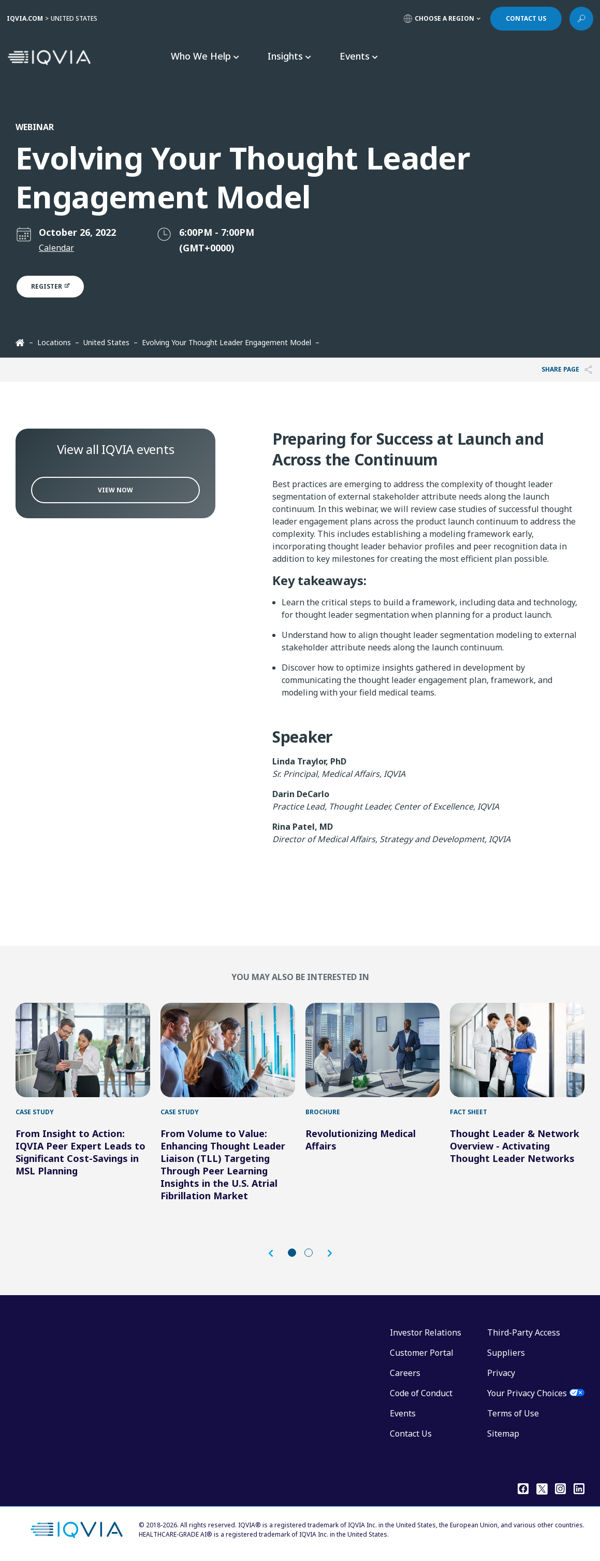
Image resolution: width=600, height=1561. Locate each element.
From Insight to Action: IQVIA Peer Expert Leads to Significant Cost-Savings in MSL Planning (80, 1152)
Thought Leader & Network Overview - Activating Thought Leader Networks (514, 1146)
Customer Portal (421, 1352)
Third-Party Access (523, 1332)
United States (106, 342)
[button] (276, 1253)
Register (56, 286)
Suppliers (506, 1352)
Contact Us (411, 1433)
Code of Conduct (421, 1393)
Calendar (56, 247)
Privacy (501, 1373)
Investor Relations (425, 1332)
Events (403, 1413)
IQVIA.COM (25, 18)
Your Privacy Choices (527, 1393)
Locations (54, 342)
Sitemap (503, 1433)
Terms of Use (513, 1413)
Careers (405, 1373)
